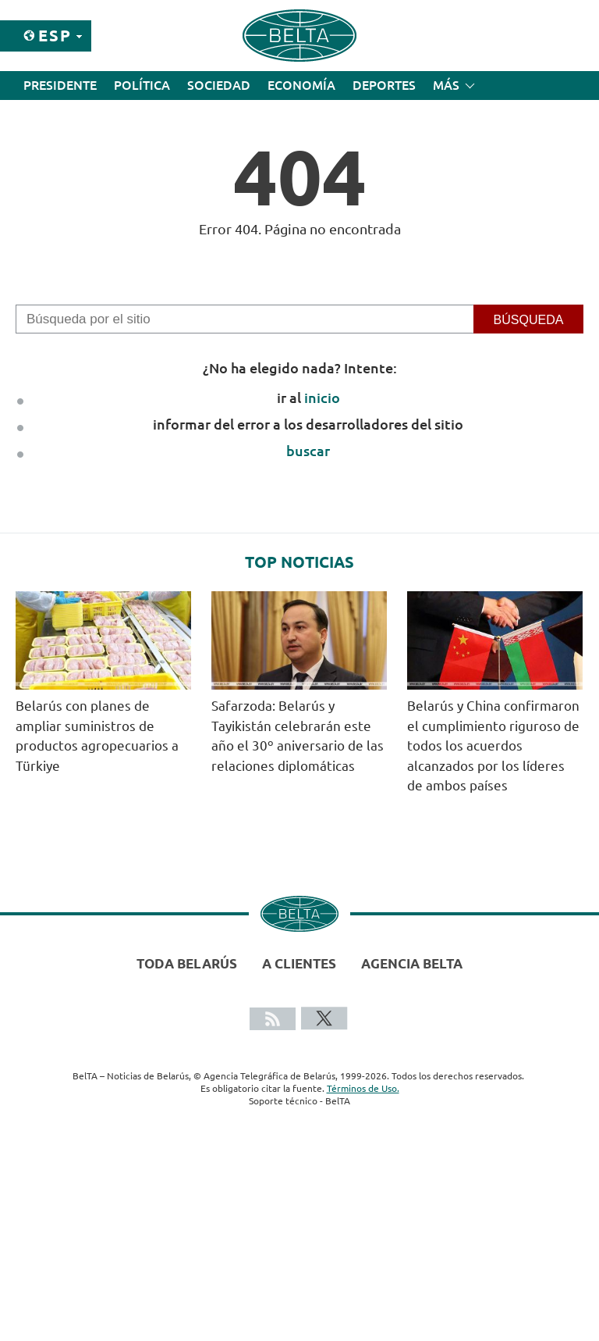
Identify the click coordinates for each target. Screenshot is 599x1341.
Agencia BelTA (412, 963)
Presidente (60, 85)
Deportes (384, 85)
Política (142, 85)
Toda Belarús (186, 963)
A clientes (299, 963)
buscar (308, 450)
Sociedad (218, 85)
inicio (322, 397)
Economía (301, 85)
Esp (55, 36)
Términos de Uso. (363, 1088)
